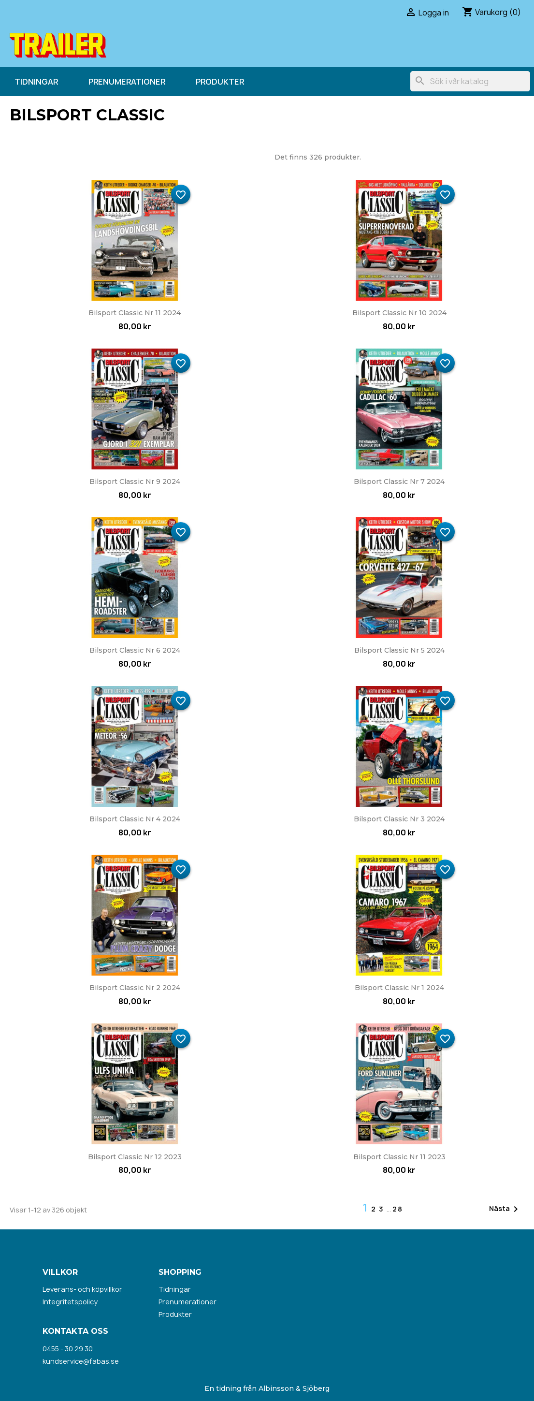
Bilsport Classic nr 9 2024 (134, 481)
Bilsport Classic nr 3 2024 (399, 819)
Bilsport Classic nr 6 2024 (134, 650)
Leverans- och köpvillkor (82, 1289)
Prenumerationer (126, 81)
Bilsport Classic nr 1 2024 (399, 987)
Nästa (505, 1209)
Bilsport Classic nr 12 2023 (135, 1157)
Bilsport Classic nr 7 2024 (399, 481)
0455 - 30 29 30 (68, 1348)
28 (397, 1208)
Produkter (220, 81)
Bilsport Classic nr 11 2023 (399, 1157)
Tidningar (36, 81)
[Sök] (470, 81)
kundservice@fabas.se (81, 1361)
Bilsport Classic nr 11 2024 (134, 312)
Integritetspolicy (70, 1301)
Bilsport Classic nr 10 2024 (399, 312)
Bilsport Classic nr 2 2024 (134, 987)
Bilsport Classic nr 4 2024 (134, 819)
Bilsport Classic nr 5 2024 (399, 650)
